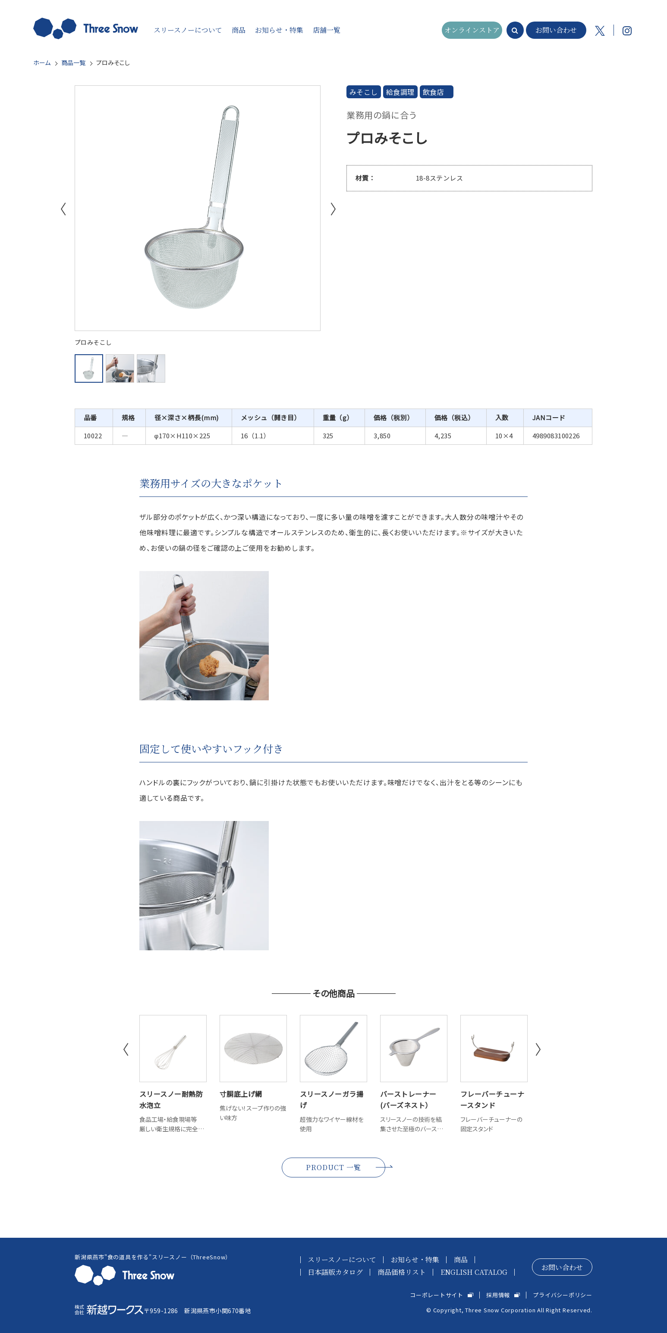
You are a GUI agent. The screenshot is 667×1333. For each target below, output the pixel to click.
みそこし (363, 92)
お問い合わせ (556, 30)
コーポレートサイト (436, 1295)
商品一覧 (73, 62)
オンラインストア (472, 30)
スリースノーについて (342, 1259)
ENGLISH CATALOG (473, 1272)
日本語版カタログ (335, 1272)
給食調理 (400, 92)
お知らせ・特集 (415, 1259)
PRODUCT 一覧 (333, 1167)
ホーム (41, 62)
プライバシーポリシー (562, 1295)
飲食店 (433, 92)
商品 (461, 1259)
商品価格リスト (402, 1272)
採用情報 (498, 1295)
